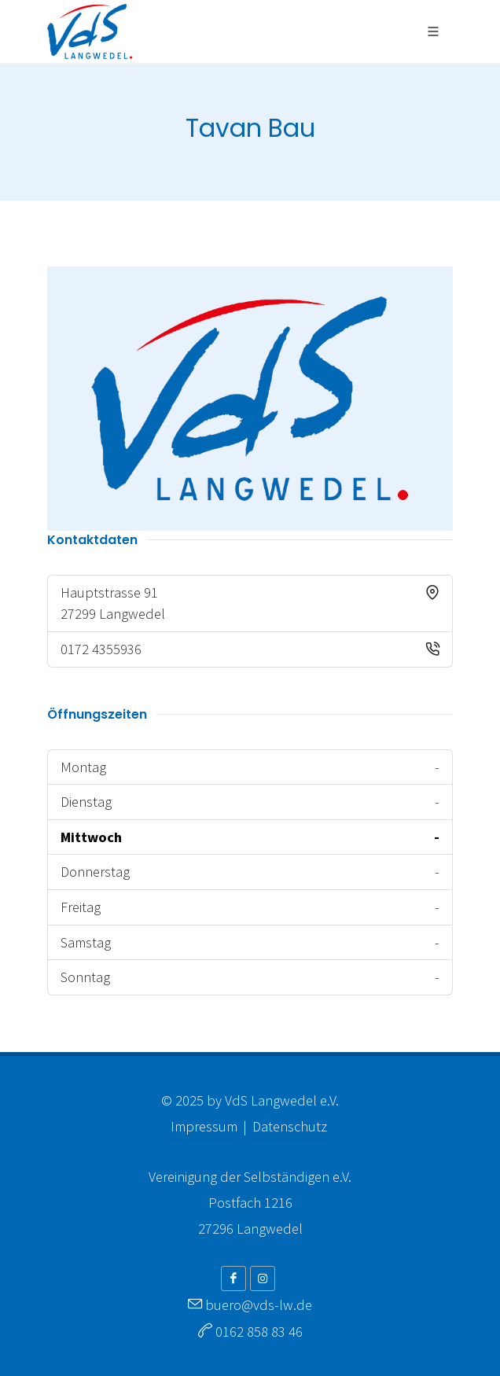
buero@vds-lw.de (258, 1305)
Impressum (204, 1126)
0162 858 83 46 (259, 1332)
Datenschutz (289, 1126)
